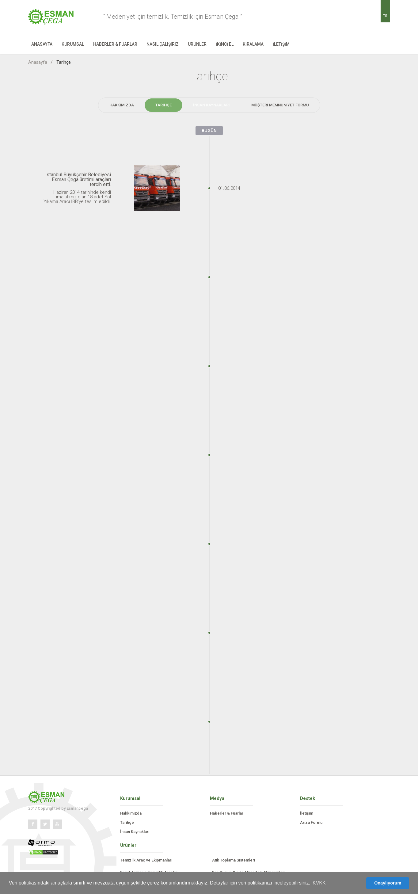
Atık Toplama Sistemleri (233, 860)
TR (385, 16)
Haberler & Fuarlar (226, 813)
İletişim (306, 813)
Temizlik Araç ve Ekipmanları (146, 860)
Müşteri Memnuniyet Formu (280, 105)
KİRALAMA (253, 44)
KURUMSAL (73, 44)
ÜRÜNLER (197, 44)
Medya (217, 798)
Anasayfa (37, 62)
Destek (307, 798)
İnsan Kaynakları (211, 105)
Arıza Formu (311, 822)
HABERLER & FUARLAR (115, 44)
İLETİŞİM (281, 44)
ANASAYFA (41, 44)
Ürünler (128, 845)
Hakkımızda (121, 105)
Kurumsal (130, 798)
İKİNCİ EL (225, 44)
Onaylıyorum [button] (387, 883)
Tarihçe (63, 62)
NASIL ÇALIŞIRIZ (162, 44)
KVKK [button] (319, 882)
